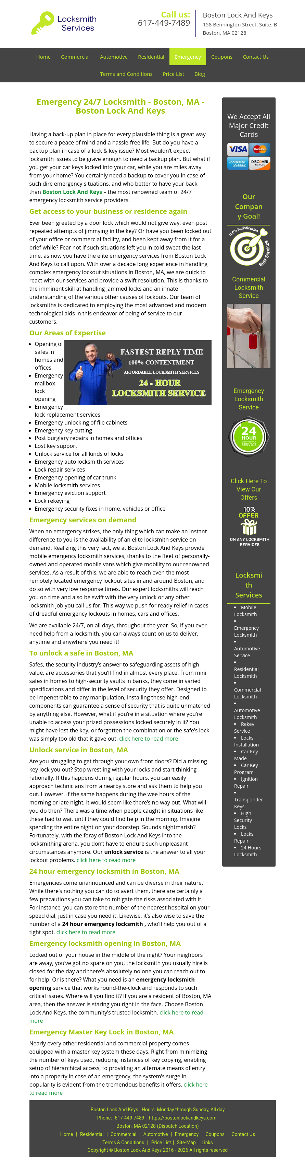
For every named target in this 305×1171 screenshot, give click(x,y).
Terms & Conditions (123, 1142)
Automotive (114, 56)
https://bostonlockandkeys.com (182, 1118)
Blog (199, 73)
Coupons (221, 56)
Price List (174, 73)
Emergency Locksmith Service (248, 399)
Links (207, 1142)
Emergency (188, 56)
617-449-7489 (164, 22)
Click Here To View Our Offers (249, 489)
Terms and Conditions (126, 73)
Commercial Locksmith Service (248, 287)
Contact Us (256, 56)
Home (43, 56)
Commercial (75, 56)
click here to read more (148, 738)
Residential (151, 56)
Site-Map (186, 1142)
